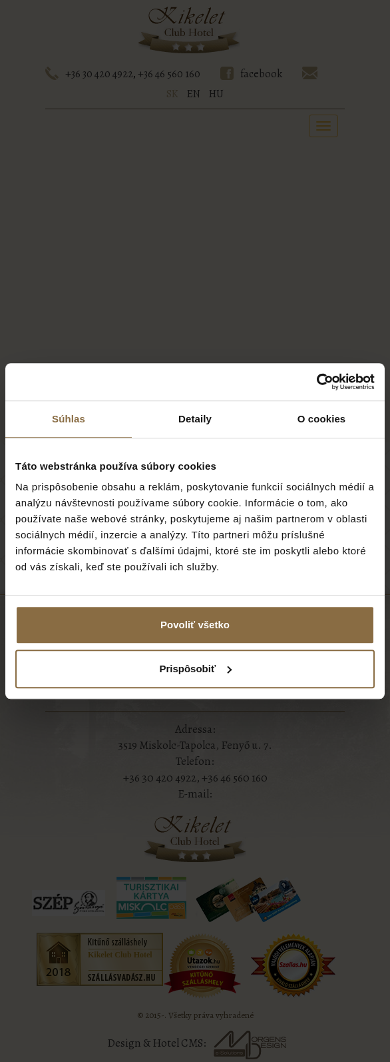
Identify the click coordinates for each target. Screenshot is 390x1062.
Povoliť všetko (195, 624)
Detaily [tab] (195, 418)
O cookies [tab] (321, 418)
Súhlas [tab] (68, 418)
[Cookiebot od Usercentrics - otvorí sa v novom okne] (316, 381)
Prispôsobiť (195, 668)
